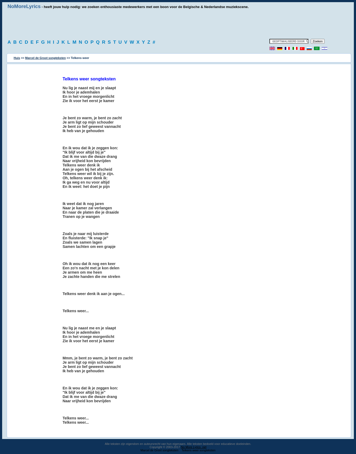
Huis (17, 57)
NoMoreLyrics (24, 6)
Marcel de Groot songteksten (45, 57)
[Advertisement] (178, 24)
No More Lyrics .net (193, 447)
